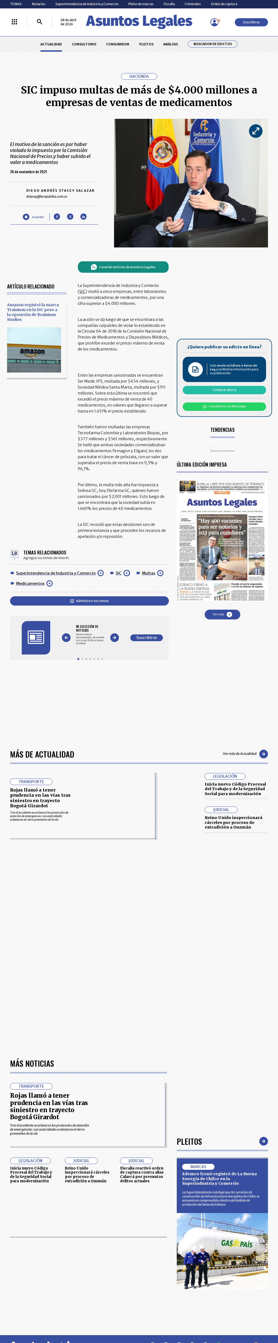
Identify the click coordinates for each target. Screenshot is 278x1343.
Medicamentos (30, 583)
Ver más (222, 614)
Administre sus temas (89, 601)
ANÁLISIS (170, 44)
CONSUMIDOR (117, 44)
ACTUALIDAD (51, 44)
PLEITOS (146, 44)
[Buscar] (39, 22)
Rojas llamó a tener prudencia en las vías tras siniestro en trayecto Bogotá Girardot (40, 797)
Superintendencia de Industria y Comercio (87, 4)
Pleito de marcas (141, 4)
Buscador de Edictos (213, 44)
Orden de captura (224, 4)
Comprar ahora (224, 390)
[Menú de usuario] (214, 22)
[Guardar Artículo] (33, 216)
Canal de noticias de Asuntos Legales (123, 267)
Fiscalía (169, 4)
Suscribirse (251, 22)
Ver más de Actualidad (245, 754)
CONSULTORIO (84, 44)
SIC (119, 573)
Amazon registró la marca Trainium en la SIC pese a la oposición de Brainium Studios (33, 312)
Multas (148, 573)
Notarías (38, 4)
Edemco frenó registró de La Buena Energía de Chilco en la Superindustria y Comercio (219, 1178)
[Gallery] (90, 635)
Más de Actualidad (42, 754)
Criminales (193, 4)
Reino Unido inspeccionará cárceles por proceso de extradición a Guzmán (233, 822)
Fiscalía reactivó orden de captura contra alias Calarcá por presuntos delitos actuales (142, 1174)
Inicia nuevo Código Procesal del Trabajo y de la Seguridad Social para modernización (235, 789)
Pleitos (189, 1141)
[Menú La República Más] (14, 22)
